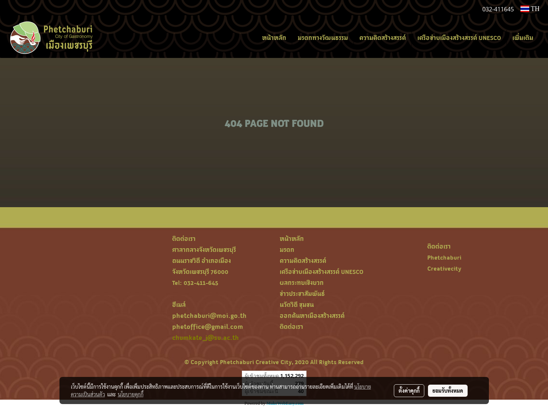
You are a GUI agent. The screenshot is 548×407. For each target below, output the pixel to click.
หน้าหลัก (274, 38)
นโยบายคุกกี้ (131, 394)
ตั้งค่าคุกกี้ (409, 390)
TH (530, 8)
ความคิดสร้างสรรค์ (382, 38)
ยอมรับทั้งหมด (447, 390)
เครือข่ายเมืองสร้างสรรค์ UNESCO (459, 38)
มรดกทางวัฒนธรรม (323, 38)
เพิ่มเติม (522, 38)
